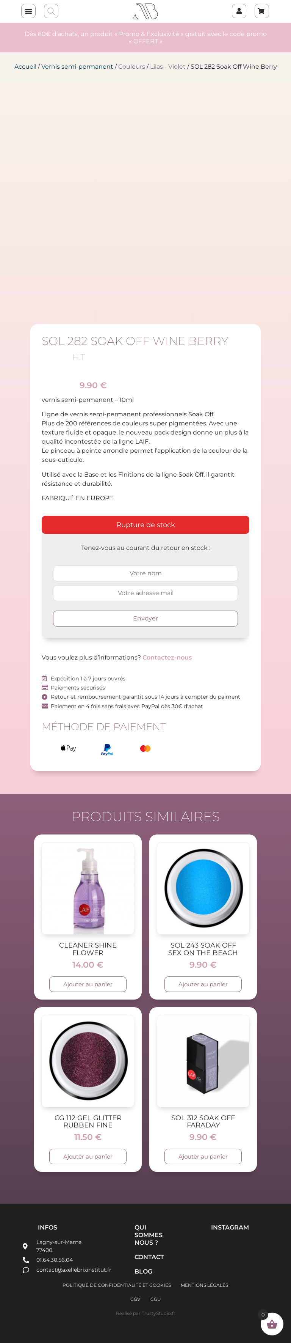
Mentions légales (204, 1285)
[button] (28, 11)
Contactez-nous (167, 657)
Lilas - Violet (168, 66)
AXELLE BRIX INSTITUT (145, 11)
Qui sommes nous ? (146, 1235)
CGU (156, 1299)
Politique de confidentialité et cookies (116, 1285)
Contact (146, 1257)
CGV (135, 1299)
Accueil (25, 66)
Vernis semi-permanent (77, 66)
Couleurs (131, 66)
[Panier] (262, 11)
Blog (143, 1271)
